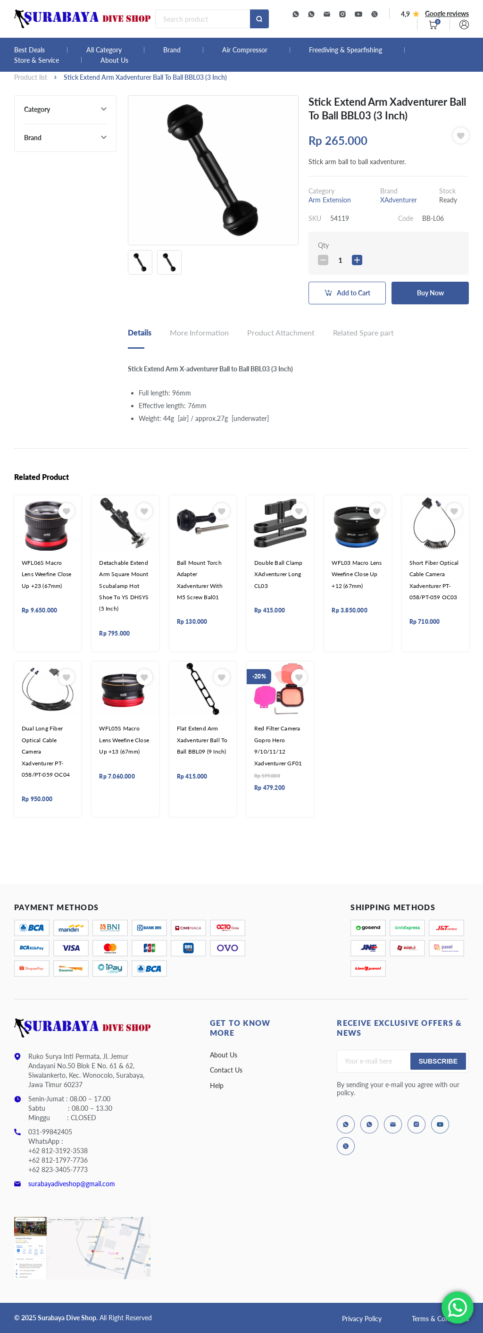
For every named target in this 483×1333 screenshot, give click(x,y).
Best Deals (29, 50)
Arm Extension (329, 200)
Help (217, 1085)
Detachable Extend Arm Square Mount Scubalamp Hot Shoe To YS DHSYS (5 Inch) (124, 585)
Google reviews (447, 13)
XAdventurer (398, 200)
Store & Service (36, 60)
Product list (30, 77)
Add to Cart (353, 293)
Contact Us (226, 1070)
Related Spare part (363, 332)
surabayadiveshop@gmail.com (71, 1184)
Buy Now (430, 293)
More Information (199, 332)
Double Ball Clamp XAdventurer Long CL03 (278, 574)
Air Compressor (244, 50)
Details (139, 332)
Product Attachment (281, 332)
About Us (114, 60)
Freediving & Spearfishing (345, 50)
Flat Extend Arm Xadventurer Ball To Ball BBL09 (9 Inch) (202, 740)
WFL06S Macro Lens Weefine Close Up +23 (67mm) (47, 574)
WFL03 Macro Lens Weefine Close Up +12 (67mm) (357, 574)
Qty (323, 245)
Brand (172, 50)
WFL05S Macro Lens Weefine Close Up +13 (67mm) (124, 740)
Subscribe (438, 1061)
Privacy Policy (362, 1319)
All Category (104, 50)
